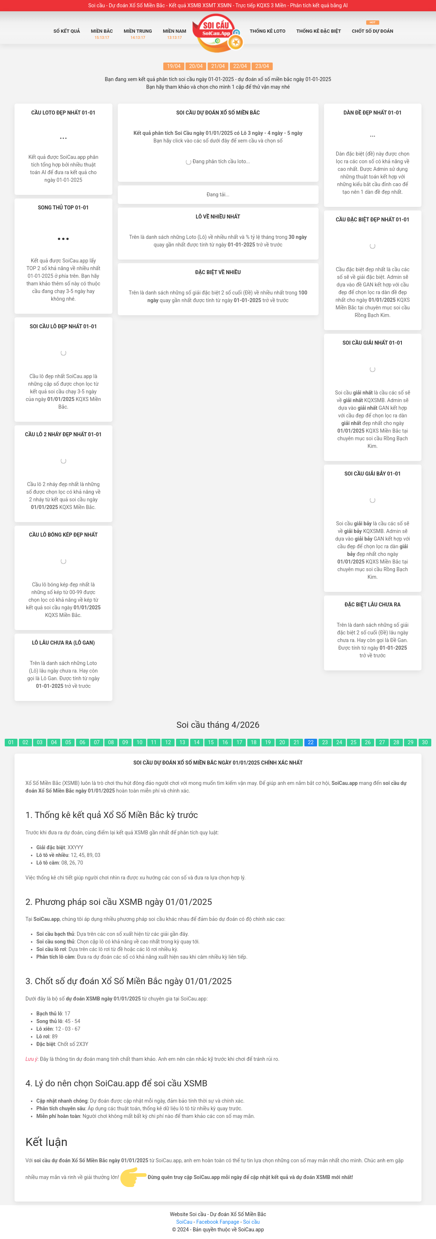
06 (82, 742)
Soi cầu (251, 1222)
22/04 (240, 66)
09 (125, 742)
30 (425, 742)
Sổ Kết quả (66, 31)
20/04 (196, 66)
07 (97, 742)
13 (182, 742)
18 (254, 742)
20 (282, 742)
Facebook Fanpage (218, 1222)
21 (296, 742)
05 (68, 742)
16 (225, 742)
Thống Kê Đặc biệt (318, 31)
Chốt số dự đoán (372, 27)
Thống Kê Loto (267, 31)
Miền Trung (138, 34)
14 (197, 742)
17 (239, 742)
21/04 (218, 66)
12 (168, 742)
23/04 (262, 66)
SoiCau (184, 1222)
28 (396, 742)
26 (368, 742)
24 (339, 742)
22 (311, 742)
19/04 (173, 66)
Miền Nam (174, 34)
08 (111, 742)
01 (11, 742)
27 (382, 742)
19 (268, 742)
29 (410, 742)
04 (54, 742)
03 (40, 742)
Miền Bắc (102, 34)
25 (353, 742)
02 (25, 742)
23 (325, 742)
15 (211, 742)
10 (140, 742)
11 (154, 742)
